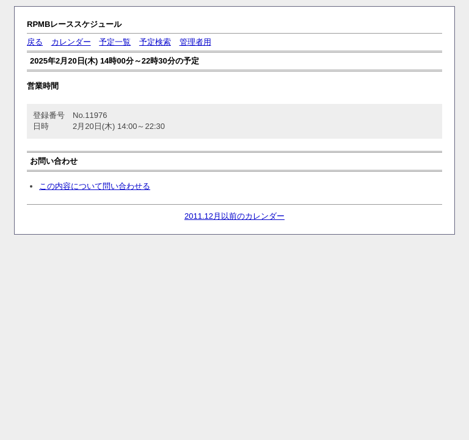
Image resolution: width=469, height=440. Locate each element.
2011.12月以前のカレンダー (234, 216)
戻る (35, 41)
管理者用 (195, 41)
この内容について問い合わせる (94, 186)
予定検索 (155, 41)
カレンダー (71, 41)
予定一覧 (115, 41)
